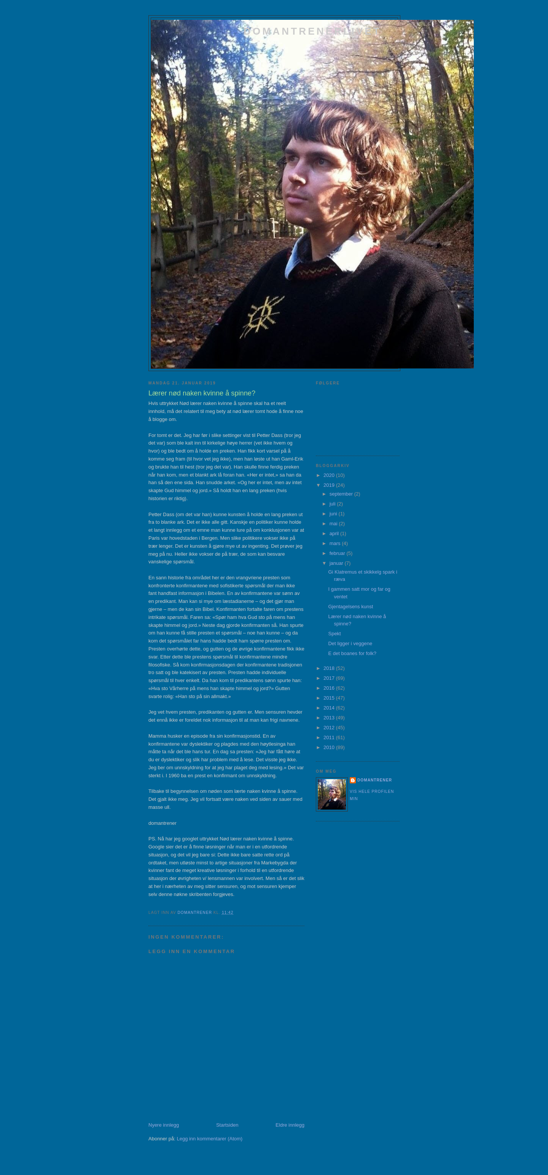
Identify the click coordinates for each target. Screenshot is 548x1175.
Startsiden (227, 1125)
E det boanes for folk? (352, 653)
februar (338, 553)
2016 (329, 688)
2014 (329, 708)
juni (334, 514)
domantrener (374, 780)
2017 (329, 678)
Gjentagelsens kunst (350, 606)
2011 (329, 737)
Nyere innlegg (163, 1125)
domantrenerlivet (312, 31)
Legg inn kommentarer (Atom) (209, 1139)
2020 (329, 475)
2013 (329, 718)
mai (334, 523)
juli (333, 504)
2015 (329, 698)
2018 (329, 668)
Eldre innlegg (290, 1125)
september (342, 494)
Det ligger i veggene (350, 643)
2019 (329, 485)
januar (337, 563)
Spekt (334, 633)
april (335, 533)
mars (336, 543)
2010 (329, 747)
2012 (329, 727)
